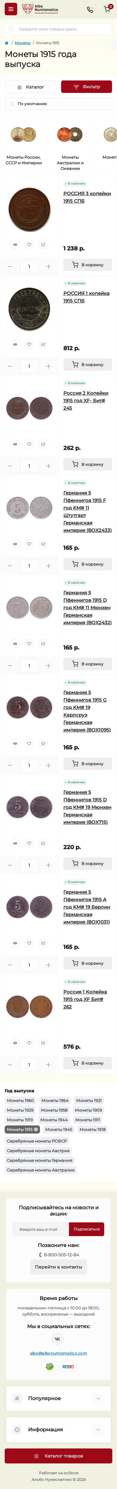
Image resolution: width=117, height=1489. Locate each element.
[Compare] (43, 244)
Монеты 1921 (89, 1100)
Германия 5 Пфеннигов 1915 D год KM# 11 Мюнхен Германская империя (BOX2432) (87, 608)
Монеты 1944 (54, 1119)
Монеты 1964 (55, 1100)
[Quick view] (15, 244)
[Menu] (11, 9)
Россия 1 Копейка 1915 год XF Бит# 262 (85, 999)
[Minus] (10, 266)
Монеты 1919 (20, 1119)
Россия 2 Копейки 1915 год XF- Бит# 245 (85, 400)
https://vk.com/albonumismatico (57, 1339)
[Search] (11, 29)
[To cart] (87, 265)
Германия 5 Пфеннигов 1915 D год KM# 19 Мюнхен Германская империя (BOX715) (87, 807)
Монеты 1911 (87, 1119)
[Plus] (48, 266)
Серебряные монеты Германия (39, 1160)
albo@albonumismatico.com (58, 1353)
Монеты (22, 43)
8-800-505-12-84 (61, 1255)
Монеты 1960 (20, 1100)
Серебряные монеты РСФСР (37, 1141)
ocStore (71, 1473)
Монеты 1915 (19, 1129)
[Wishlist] (29, 244)
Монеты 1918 (92, 1129)
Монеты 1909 (88, 1110)
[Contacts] (90, 9)
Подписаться (87, 1229)
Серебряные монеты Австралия (41, 1170)
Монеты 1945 (58, 1129)
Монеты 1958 (54, 1110)
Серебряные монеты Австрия (38, 1150)
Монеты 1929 (20, 1110)
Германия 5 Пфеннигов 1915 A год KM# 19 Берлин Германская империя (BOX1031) (86, 907)
